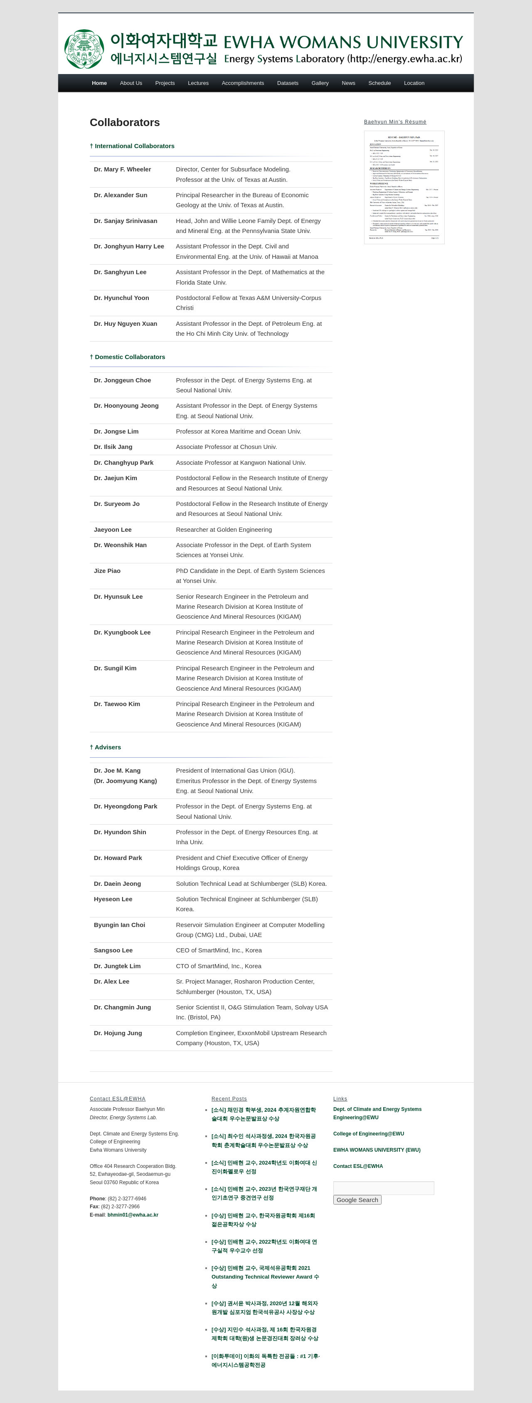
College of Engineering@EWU (368, 1134)
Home (99, 83)
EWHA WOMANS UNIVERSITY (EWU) (377, 1150)
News (349, 83)
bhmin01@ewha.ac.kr (133, 1215)
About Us (131, 83)
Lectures (198, 83)
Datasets (287, 83)
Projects (165, 83)
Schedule (380, 83)
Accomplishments (243, 83)
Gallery (320, 83)
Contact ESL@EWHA (358, 1166)
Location (414, 83)
